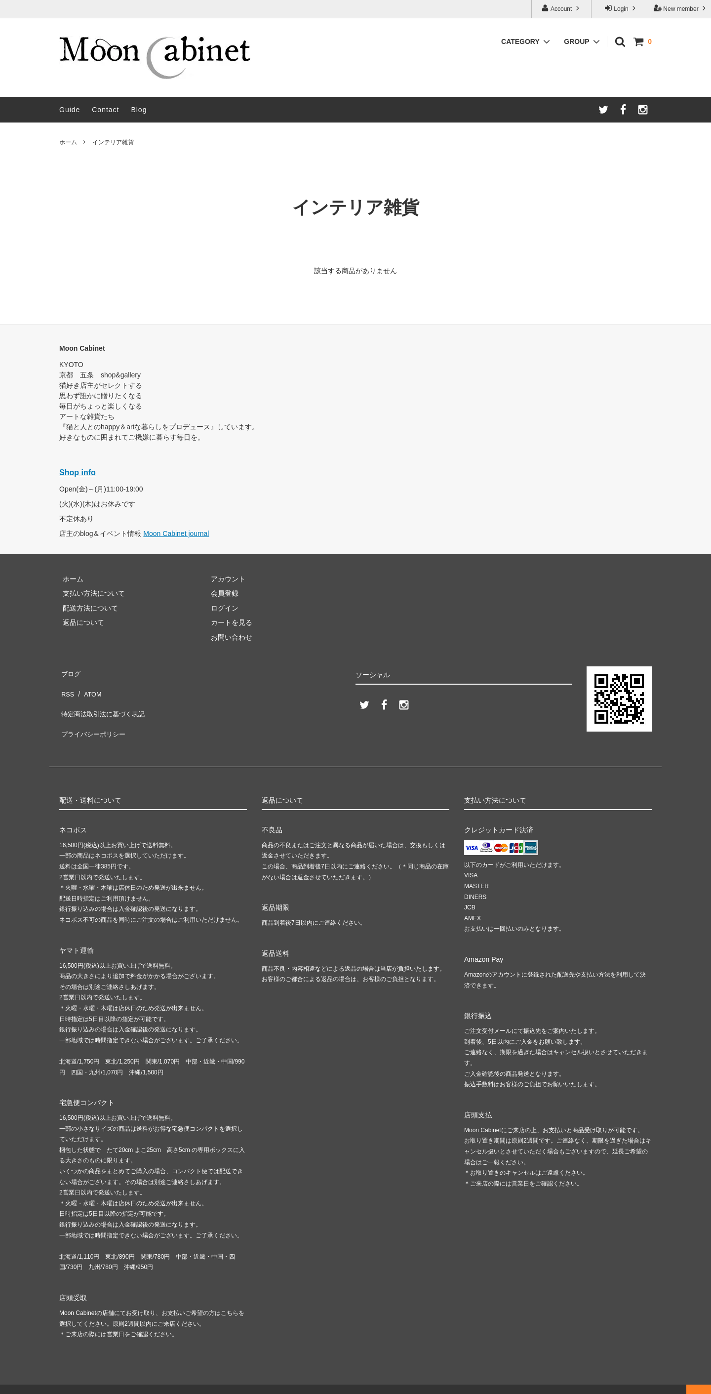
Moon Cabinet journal (176, 533)
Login (621, 8)
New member (681, 8)
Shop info (77, 472)
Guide (69, 110)
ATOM (88, 686)
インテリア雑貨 (113, 142)
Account (561, 8)
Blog (139, 110)
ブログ (69, 671)
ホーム (68, 142)
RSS (66, 686)
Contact (105, 110)
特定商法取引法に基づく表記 (104, 700)
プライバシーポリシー (93, 715)
